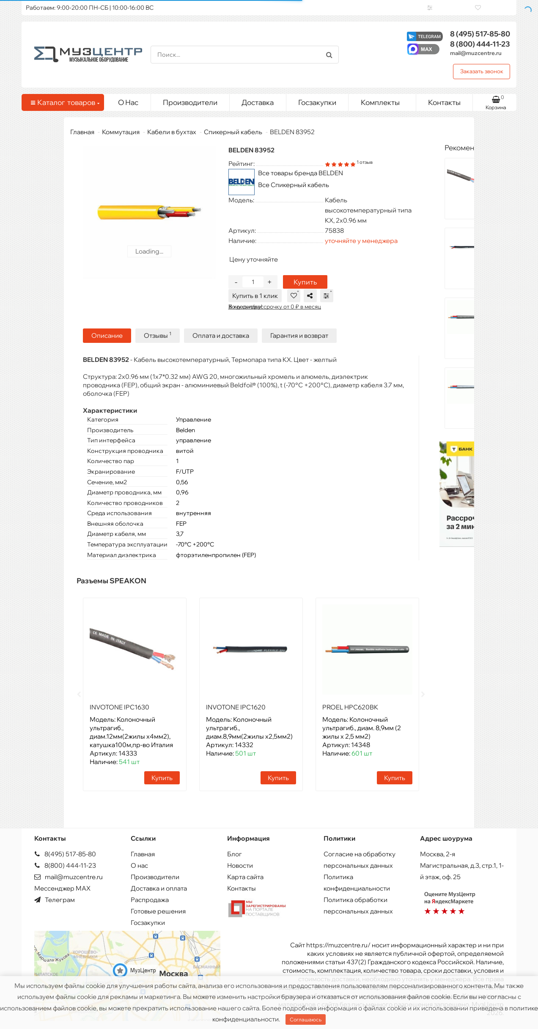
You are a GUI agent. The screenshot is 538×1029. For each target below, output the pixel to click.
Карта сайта (245, 876)
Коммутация (121, 132)
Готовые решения (158, 910)
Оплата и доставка (220, 335)
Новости (240, 865)
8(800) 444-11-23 (65, 865)
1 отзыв (365, 162)
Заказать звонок (481, 71)
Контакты (444, 102)
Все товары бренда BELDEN (300, 173)
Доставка (258, 102)
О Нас (128, 102)
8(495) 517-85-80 (65, 853)
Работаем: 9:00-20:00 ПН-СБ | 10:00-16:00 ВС (90, 7)
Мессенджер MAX (62, 887)
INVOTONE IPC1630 (119, 706)
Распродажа (150, 899)
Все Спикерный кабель (293, 185)
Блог (234, 853)
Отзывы (157, 334)
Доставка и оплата (159, 887)
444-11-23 (480, 43)
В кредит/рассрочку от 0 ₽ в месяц (274, 306)
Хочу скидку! (245, 306)
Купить (305, 282)
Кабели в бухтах (171, 132)
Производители (190, 102)
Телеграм (54, 899)
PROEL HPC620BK (350, 706)
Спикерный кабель (233, 132)
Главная (82, 132)
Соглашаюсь (305, 1019)
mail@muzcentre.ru (476, 53)
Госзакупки (317, 102)
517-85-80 (480, 33)
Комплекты (385, 100)
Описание (107, 335)
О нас (139, 865)
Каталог (64, 102)
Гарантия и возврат (299, 335)
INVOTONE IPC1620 (236, 706)
